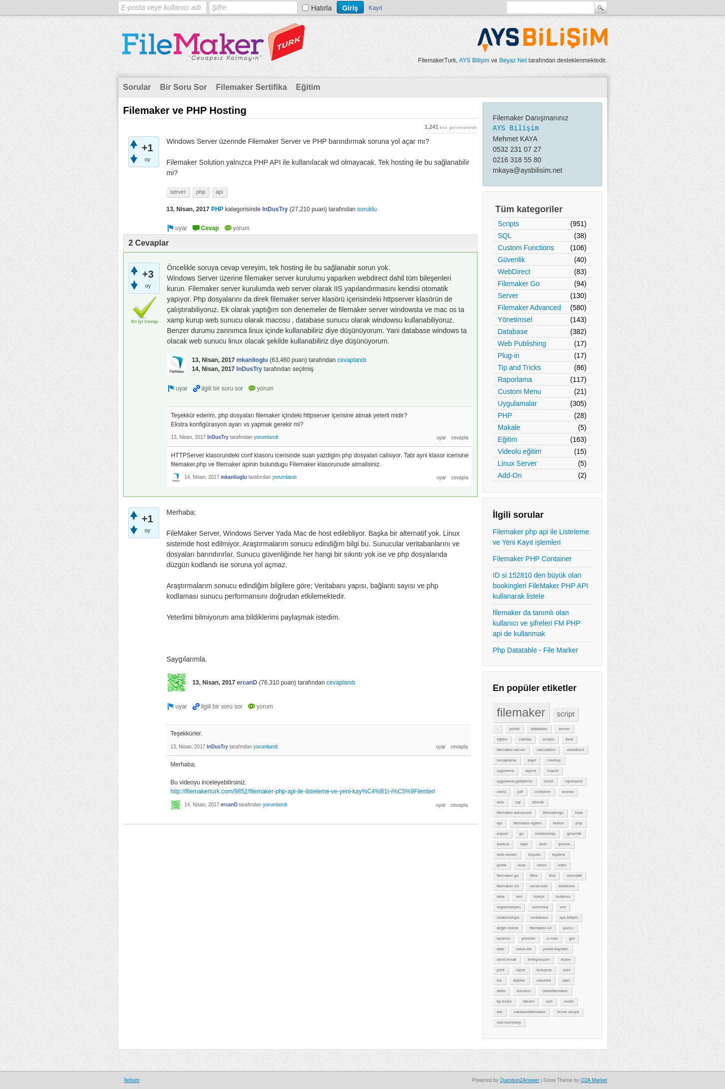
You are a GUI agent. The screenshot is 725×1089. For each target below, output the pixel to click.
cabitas (525, 739)
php (578, 823)
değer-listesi (507, 928)
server (563, 728)
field (569, 739)
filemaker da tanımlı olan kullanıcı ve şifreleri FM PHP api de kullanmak (537, 623)
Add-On (510, 475)
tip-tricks (504, 1001)
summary (540, 907)
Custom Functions (526, 248)
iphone (564, 844)
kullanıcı (563, 896)
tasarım (503, 938)
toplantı (558, 854)
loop (521, 865)
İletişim (132, 1080)
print (501, 970)
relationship (545, 833)
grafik (502, 865)
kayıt (531, 760)
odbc (562, 865)
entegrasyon (538, 959)
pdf (520, 791)
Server (508, 296)
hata (579, 812)
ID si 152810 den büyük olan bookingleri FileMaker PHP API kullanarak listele (540, 585)
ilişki (524, 844)
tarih (543, 844)
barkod (503, 844)
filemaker (521, 712)
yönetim (528, 938)
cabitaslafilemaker (529, 1012)
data (501, 896)
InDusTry (275, 209)
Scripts (508, 224)
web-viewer (507, 854)
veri (519, 896)
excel (548, 781)
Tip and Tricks (519, 367)
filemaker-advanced (514, 812)
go (521, 833)
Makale (509, 427)
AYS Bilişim (474, 60)
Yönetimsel (515, 320)
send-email (506, 959)
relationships (508, 917)
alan (566, 980)
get (571, 938)
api (499, 823)
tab (499, 1012)
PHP (505, 415)
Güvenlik (511, 260)
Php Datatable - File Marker (535, 650)
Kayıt (375, 7)
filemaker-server (511, 749)
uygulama (505, 770)
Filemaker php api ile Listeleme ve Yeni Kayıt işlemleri (541, 537)
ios (499, 980)
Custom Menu (519, 391)
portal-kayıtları (555, 949)
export (502, 833)
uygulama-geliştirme (515, 781)
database (539, 728)
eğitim (502, 739)
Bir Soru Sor (183, 87)
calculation (546, 749)
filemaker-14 (540, 928)
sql (517, 802)
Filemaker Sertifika (251, 87)
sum (566, 970)
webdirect (575, 749)
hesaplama (506, 760)
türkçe (539, 896)
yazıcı (568, 928)
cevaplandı (351, 360)
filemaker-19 (508, 886)
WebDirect (514, 272)
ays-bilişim (568, 917)
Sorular (137, 87)
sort (549, 1001)
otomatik (574, 875)
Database (513, 332)
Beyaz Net (512, 60)
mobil (568, 1001)
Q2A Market (594, 1080)
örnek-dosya (568, 1012)
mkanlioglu (252, 360)
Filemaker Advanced (529, 308)
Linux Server (517, 463)
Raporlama (515, 379)
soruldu (367, 209)
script (566, 714)
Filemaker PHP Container (532, 559)
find (552, 875)
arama (568, 791)
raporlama (573, 781)
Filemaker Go (519, 284)
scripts (548, 739)
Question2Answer (519, 1080)
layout (530, 770)
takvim (528, 1001)
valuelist (543, 980)
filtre (533, 875)
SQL (505, 236)
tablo (501, 991)
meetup (554, 760)
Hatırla (321, 7)
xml (563, 907)
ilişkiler (519, 980)
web (500, 802)
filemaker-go (508, 875)
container (542, 791)
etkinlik (538, 802)
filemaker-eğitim (527, 823)
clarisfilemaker (555, 991)
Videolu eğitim (520, 451)
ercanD (247, 682)
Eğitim (308, 87)
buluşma (543, 970)
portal (514, 728)
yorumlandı (266, 437)
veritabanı (539, 917)
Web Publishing (522, 344)
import (552, 770)
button (558, 823)
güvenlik (574, 833)
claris (501, 791)
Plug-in (509, 356)
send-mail (538, 886)
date (501, 949)
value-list (524, 949)
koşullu (534, 854)
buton (566, 959)
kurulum (524, 991)
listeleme (567, 886)
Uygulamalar (517, 403)
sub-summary (509, 1022)
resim (542, 865)
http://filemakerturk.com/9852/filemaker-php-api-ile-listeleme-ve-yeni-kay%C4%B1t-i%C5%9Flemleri (303, 791)
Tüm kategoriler (529, 209)
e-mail (552, 938)
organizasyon (509, 907)
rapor (520, 970)
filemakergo (553, 812)
